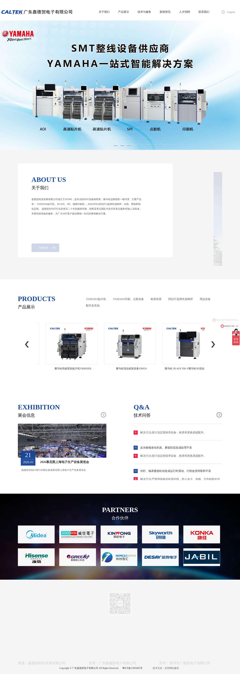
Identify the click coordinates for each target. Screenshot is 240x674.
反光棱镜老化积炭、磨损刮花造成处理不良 (166, 449)
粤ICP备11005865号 (132, 668)
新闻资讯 (165, 11)
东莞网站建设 (172, 668)
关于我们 (104, 11)
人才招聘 (184, 11)
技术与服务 (144, 11)
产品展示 (123, 11)
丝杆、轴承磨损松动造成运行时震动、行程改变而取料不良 (175, 472)
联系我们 (203, 11)
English (231, 12)
